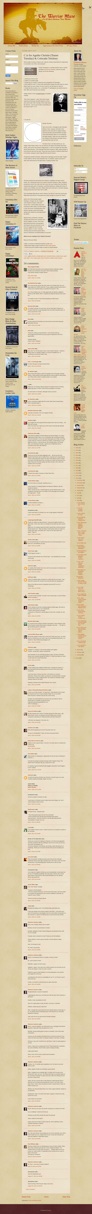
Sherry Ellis (31, 348)
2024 (77, 447)
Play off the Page (32, 275)
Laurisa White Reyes (33, 634)
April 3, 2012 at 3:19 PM (34, 545)
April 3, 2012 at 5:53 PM (34, 642)
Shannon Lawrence (33, 922)
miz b (32, 258)
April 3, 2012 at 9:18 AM (34, 343)
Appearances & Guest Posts (53, 46)
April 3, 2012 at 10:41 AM (34, 379)
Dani (29, 319)
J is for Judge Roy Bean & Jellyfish (81, 594)
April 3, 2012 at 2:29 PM (34, 495)
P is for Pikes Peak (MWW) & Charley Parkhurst (82, 557)
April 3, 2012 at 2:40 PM (34, 514)
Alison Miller (31, 884)
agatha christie (32, 256)
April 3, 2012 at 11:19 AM (34, 394)
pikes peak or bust (39, 258)
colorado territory (50, 256)
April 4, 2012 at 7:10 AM (34, 917)
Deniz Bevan (31, 605)
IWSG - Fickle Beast (83, 310)
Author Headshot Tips (83, 368)
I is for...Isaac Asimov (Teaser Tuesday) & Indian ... (81, 600)
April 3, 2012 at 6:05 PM (34, 660)
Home (46, 1197)
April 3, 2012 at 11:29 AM (34, 428)
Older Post (66, 1197)
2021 (77, 455)
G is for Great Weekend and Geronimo (81, 611)
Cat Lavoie (31, 857)
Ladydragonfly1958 (33, 520)
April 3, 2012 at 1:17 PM (34, 447)
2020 (77, 458)
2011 (77, 658)
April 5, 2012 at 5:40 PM (34, 949)
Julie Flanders (32, 593)
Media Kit (35, 46)
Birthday (76, 125)
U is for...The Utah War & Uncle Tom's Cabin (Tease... (81, 533)
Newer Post (26, 1197)
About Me (11, 46)
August (79, 490)
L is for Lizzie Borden (83, 426)
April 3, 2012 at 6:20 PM (34, 684)
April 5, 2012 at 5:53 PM (34, 1056)
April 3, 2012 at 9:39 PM (34, 748)
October (79, 485)
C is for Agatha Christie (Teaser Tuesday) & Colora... (81, 636)
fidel (29, 330)
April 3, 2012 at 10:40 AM (34, 366)
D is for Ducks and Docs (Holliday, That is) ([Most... (81, 629)
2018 (77, 463)
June (78, 495)
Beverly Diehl (31, 306)
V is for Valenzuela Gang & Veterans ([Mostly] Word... (81, 525)
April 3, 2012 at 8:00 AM (34, 301)
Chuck (29, 665)
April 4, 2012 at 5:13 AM (34, 833)
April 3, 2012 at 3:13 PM (34, 534)
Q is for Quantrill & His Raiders (81, 551)
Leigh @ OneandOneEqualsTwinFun (38, 690)
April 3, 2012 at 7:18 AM (34, 278)
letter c (28, 258)
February (79, 652)
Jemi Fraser (31, 551)
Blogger (49, 1210)
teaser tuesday (58, 258)
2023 (77, 450)
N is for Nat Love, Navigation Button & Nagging (81, 572)
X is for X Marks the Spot (81, 514)
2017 (77, 465)
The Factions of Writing (83, 387)
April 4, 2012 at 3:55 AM (34, 822)
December (80, 480)
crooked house (59, 256)
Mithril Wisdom (32, 787)
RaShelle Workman (33, 410)
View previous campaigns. (83, 129)
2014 (77, 473)
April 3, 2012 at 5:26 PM (34, 629)
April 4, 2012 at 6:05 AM (34, 864)
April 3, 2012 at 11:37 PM (34, 769)
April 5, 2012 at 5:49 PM (34, 1019)
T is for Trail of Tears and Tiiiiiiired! (80, 539)
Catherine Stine (32, 433)
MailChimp (79, 135)
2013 (77, 475)
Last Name (77, 120)
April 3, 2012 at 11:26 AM (34, 415)
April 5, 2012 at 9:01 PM (34, 1125)
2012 (77, 478)
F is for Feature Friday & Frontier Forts (81, 617)
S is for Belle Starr (81, 543)
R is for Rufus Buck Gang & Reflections (81, 547)
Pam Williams (31, 1144)
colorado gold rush (41, 256)
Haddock (30, 420)
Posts (77, 169)
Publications (23, 46)
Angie (29, 906)
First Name (77, 115)
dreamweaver (31, 746)
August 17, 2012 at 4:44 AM (35, 1176)
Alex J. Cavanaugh (33, 361)
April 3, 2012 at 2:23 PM (34, 465)
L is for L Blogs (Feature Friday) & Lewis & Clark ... (81, 582)
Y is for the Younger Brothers (80, 509)
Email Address (78, 110)
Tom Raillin (31, 753)
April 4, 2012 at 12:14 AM (34, 789)
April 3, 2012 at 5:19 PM (34, 616)
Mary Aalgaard (32, 266)
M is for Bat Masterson (80, 577)
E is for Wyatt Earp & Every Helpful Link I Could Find (81, 623)
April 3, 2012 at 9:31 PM (34, 735)
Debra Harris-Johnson (34, 740)
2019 (77, 460)
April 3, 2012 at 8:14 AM (34, 325)
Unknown (30, 565)
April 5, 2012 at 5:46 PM (34, 984)
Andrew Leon (31, 727)
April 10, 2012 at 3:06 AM (34, 1156)
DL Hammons (31, 399)
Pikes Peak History (50, 245)
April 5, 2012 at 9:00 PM (34, 1101)
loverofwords (31, 453)
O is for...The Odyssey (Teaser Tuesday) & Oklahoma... (80, 564)
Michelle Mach (32, 621)
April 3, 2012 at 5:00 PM (34, 599)
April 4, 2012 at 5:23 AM (34, 851)
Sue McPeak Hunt (33, 283)
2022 (77, 452)
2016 (77, 468)
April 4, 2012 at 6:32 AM (34, 879)
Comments (78, 172)
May (78, 498)
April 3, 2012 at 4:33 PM (34, 572)
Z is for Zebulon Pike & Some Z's (81, 504)
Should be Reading (50, 69)
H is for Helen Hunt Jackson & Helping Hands (81, 606)
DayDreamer (31, 809)
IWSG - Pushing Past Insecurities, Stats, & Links (83, 291)
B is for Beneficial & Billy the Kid (81, 641)
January (79, 655)
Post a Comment (30, 1189)
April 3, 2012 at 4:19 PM (34, 560)
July (78, 493)
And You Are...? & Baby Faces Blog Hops (83, 272)
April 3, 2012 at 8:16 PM (34, 722)
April (78, 500)
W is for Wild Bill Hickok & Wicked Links (81, 519)
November (80, 482)
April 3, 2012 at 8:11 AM (34, 314)
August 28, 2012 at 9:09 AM (35, 1186)
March (79, 649)
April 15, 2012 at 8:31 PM (34, 1166)
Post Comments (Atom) (35, 1200)
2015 (77, 470)
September (80, 488)
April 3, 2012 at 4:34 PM (34, 588)
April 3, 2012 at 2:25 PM (34, 475)
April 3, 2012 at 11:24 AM (34, 405)
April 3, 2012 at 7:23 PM (34, 706)
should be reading (49, 258)
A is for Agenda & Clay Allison (81, 645)
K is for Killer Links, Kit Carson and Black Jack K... (81, 589)
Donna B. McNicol (33, 711)
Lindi (29, 827)
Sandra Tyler (31, 539)
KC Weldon (31, 371)
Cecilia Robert (32, 480)
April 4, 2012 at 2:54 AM (34, 804)
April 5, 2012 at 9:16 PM (34, 1138)
